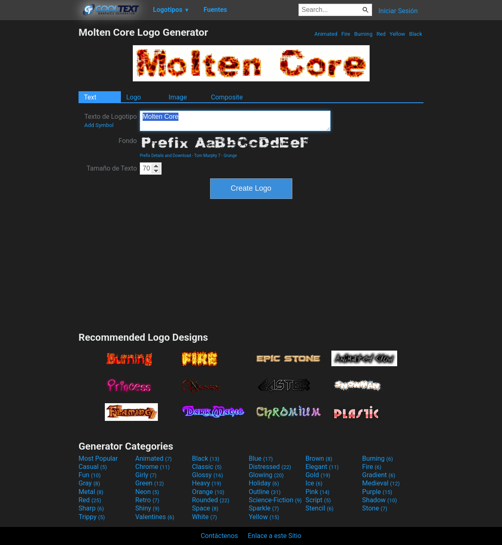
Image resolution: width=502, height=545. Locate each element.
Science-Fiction (275, 500)
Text (90, 97)
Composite (227, 97)
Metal (91, 492)
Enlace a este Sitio (274, 536)
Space (205, 508)
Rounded (210, 500)
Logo (133, 97)
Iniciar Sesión (398, 11)
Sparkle (264, 508)
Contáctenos (219, 536)
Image (178, 97)
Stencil (319, 508)
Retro (147, 500)
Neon (147, 492)
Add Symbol (98, 125)
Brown (318, 458)
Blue (261, 458)
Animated (326, 34)
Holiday (264, 483)
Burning (363, 34)
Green (149, 483)
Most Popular (98, 458)
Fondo (127, 141)
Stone (374, 508)
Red (381, 34)
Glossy (207, 475)
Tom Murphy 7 (207, 155)
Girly (146, 475)
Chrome (152, 467)
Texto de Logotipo (110, 120)
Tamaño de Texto (111, 168)
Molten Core (235, 121)
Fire (346, 34)
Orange (208, 492)
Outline (265, 492)
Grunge (230, 155)
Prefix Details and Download (165, 155)
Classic (207, 467)
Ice (313, 483)
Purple (377, 492)
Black (415, 34)
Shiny (147, 508)
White (204, 517)
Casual (93, 467)
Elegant (322, 467)
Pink (317, 492)
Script (318, 500)
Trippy (92, 517)
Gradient (378, 475)
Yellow (397, 34)
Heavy (206, 483)
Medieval (381, 483)
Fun (90, 475)
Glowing (266, 475)
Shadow (379, 500)
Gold (318, 475)
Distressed (270, 467)
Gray (89, 483)
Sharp (91, 508)
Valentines (154, 517)
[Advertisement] (39, 149)
